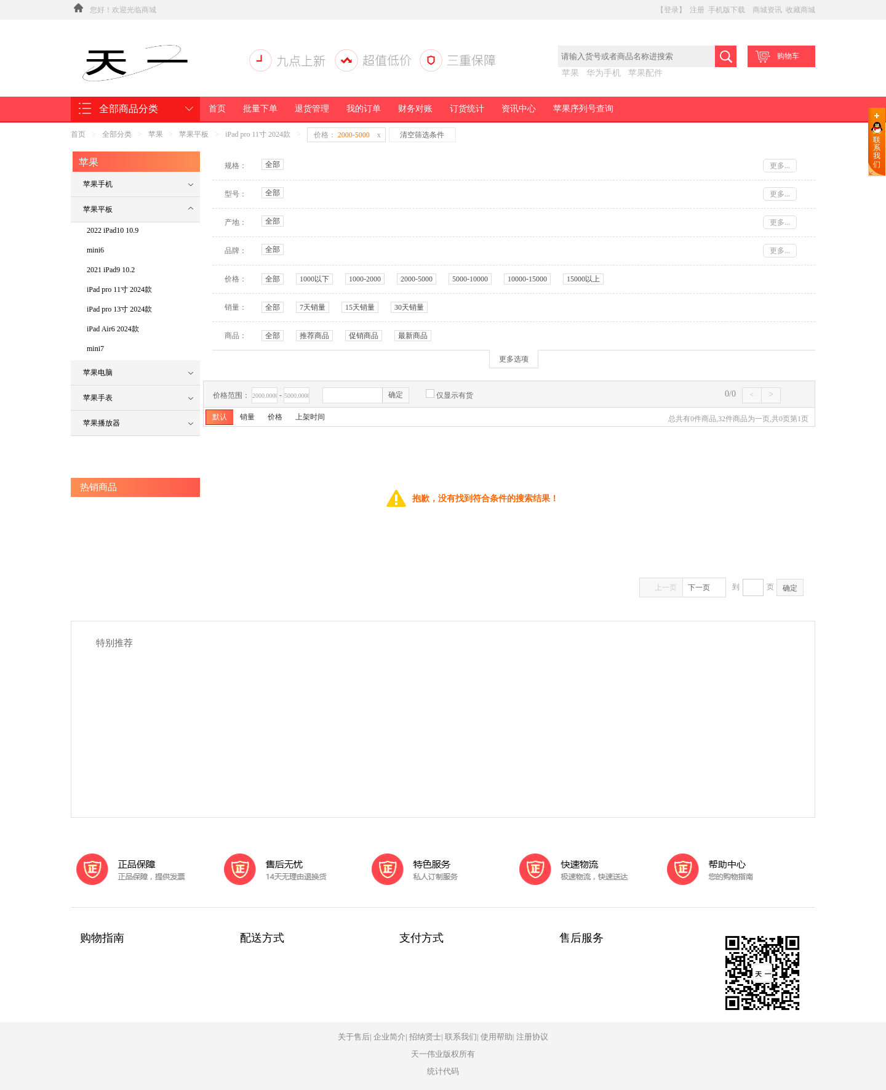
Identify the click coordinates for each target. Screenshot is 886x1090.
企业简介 (389, 1036)
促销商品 (363, 335)
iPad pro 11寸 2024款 (257, 134)
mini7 (95, 348)
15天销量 (360, 307)
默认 (219, 417)
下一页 (703, 587)
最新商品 (413, 335)
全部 (272, 164)
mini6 (95, 250)
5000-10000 (470, 279)
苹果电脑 (98, 372)
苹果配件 (645, 73)
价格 (275, 417)
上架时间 (310, 417)
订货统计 (467, 108)
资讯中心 (518, 108)
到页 (753, 587)
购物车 (776, 56)
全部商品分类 (128, 108)
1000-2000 (365, 279)
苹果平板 (194, 134)
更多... (780, 165)
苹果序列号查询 (583, 108)
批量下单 (260, 108)
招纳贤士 (425, 1036)
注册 (697, 10)
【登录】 (671, 10)
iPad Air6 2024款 (113, 329)
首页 (217, 108)
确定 (395, 394)
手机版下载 (726, 10)
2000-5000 (417, 279)
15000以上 (583, 279)
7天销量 (312, 307)
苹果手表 (98, 398)
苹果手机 (98, 184)
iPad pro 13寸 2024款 (119, 309)
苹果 (570, 73)
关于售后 (354, 1036)
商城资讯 (767, 10)
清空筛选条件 (422, 135)
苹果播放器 (101, 423)
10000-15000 (527, 279)
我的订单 (363, 108)
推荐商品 (314, 335)
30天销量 (409, 307)
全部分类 (117, 134)
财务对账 (415, 108)
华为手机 (603, 73)
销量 (247, 417)
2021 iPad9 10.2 (111, 269)
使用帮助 (497, 1036)
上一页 (661, 587)
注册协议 (532, 1036)
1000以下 (314, 279)
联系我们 (876, 152)
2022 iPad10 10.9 (112, 230)
